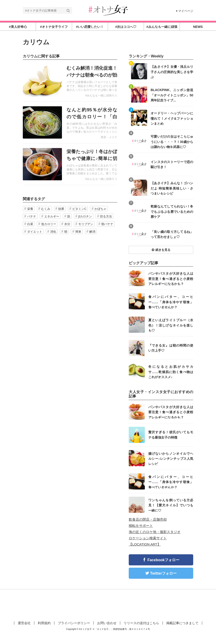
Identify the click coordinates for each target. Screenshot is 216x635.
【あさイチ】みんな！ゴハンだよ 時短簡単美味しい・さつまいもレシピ (172, 188)
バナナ (31, 216)
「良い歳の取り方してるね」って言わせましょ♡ (172, 234)
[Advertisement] (108, 604)
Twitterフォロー (163, 573)
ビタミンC (79, 209)
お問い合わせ (107, 623)
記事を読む (70, 80)
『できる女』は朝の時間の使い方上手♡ (170, 348)
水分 (67, 224)
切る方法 (106, 216)
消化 (53, 231)
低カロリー (48, 224)
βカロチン (85, 216)
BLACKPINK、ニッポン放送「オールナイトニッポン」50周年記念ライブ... (172, 95)
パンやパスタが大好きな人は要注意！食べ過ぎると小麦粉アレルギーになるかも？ (170, 278)
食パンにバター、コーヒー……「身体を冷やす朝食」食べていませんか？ (170, 302)
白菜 (30, 224)
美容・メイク (109, 137)
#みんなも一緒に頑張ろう (101, 95)
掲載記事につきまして (182, 623)
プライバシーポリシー (74, 623)
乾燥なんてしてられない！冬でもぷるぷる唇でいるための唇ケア (172, 211)
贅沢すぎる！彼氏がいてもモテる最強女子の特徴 (170, 434)
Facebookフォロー (163, 560)
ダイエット (34, 231)
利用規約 (44, 623)
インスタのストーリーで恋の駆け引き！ (172, 164)
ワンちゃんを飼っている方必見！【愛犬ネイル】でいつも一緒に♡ (170, 505)
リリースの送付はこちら (141, 623)
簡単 (78, 231)
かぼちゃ (100, 209)
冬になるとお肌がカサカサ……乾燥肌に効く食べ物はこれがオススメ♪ (170, 371)
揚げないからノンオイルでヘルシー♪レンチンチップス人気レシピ (170, 458)
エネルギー (51, 216)
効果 (61, 209)
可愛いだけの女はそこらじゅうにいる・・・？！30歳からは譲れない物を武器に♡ (172, 141)
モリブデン (85, 224)
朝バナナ (107, 224)
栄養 (30, 209)
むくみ (45, 209)
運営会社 (24, 623)
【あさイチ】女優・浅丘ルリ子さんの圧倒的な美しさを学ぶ (172, 71)
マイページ (184, 11)
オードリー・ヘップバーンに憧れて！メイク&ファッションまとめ (172, 118)
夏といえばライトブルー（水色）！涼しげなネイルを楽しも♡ (170, 325)
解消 (92, 231)
